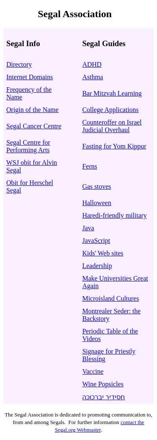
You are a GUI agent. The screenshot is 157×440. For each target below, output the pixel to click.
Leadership (97, 265)
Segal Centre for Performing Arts (28, 146)
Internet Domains (29, 77)
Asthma (92, 77)
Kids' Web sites (102, 253)
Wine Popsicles (102, 384)
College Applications (110, 109)
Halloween (96, 202)
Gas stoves (96, 186)
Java (88, 228)
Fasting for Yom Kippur (114, 146)
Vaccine (92, 371)
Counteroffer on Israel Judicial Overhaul (112, 126)
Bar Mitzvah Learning (112, 93)
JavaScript (96, 240)
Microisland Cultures (110, 298)
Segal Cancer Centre (34, 126)
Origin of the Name (32, 109)
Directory (19, 64)
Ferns (89, 166)
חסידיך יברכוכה (103, 397)
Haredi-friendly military (114, 215)
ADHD (91, 64)
